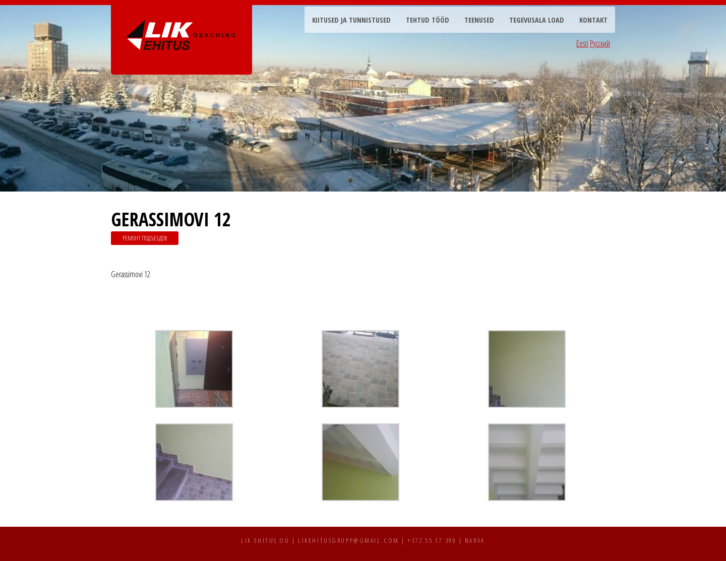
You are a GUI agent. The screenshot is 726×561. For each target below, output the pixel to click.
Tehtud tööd (427, 20)
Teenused (479, 20)
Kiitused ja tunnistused (351, 20)
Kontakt (593, 20)
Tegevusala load (536, 20)
